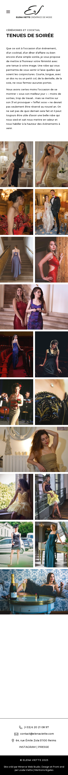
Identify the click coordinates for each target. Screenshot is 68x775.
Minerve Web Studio (29, 766)
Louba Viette (26, 770)
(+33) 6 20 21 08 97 (34, 727)
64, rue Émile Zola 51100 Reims (34, 740)
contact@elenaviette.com (34, 733)
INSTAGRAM (27, 747)
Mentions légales (43, 770)
